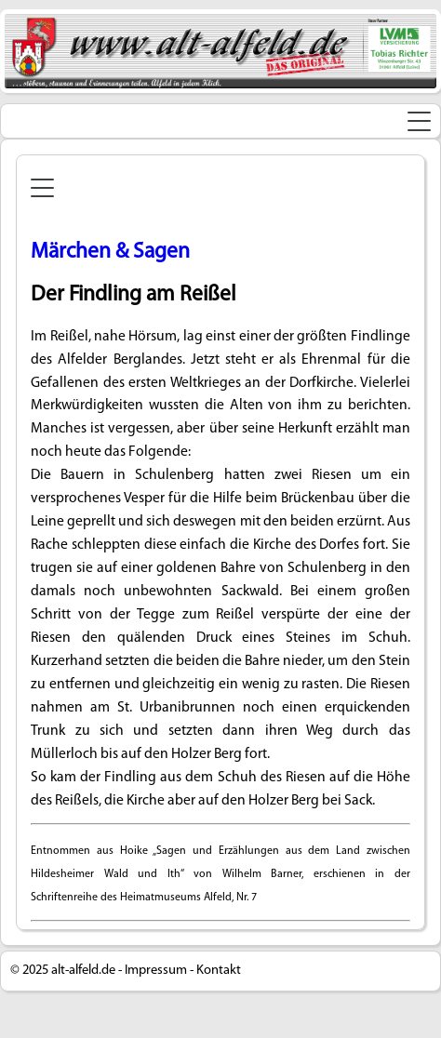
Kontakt (218, 971)
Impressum (156, 971)
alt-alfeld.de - (86, 971)
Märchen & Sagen (110, 252)
